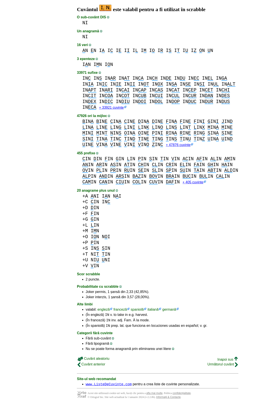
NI (85, 23)
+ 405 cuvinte (192, 183)
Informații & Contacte (168, 401)
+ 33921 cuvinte (111, 108)
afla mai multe (154, 397)
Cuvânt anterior (91, 367)
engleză (103, 311)
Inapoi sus (228, 363)
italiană (153, 311)
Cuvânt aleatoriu (93, 362)
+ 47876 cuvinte (178, 146)
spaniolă (137, 311)
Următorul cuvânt (222, 367)
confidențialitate (182, 397)
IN (86, 64)
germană (169, 311)
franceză (120, 311)
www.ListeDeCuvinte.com (109, 388)
